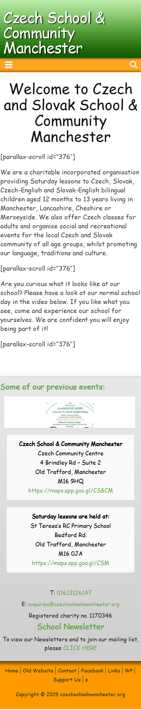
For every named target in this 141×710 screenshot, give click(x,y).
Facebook (92, 670)
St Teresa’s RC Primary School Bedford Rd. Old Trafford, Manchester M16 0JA (70, 534)
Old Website (38, 670)
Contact (67, 670)
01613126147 (74, 592)
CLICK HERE (80, 648)
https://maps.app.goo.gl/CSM (70, 563)
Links (114, 670)
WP (129, 670)
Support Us (67, 679)
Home (11, 670)
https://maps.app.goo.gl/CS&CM (70, 490)
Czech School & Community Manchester (53, 32)
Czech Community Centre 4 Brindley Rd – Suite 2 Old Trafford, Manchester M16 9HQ (70, 462)
